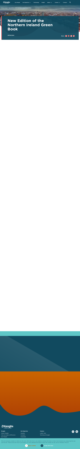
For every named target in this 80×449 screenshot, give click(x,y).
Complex (23, 435)
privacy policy (64, 442)
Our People (4, 436)
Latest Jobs (43, 433)
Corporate (23, 436)
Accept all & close (48, 445)
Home (2, 7)
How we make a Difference (8, 435)
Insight (6, 7)
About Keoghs (5, 433)
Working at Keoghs (45, 435)
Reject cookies (32, 445)
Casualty (23, 433)
